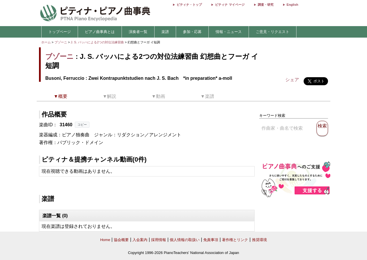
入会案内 (139, 240)
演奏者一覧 (138, 32)
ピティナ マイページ (229, 4)
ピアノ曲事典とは (100, 32)
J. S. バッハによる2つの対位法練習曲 (98, 42)
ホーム (46, 42)
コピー (82, 124)
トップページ (59, 32)
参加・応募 (192, 32)
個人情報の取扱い (185, 240)
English (292, 4)
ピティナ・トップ (189, 4)
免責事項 (210, 240)
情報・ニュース (229, 32)
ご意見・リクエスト (272, 32)
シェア (292, 79)
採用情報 (158, 240)
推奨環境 (259, 240)
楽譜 (165, 32)
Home (105, 240)
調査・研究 (266, 4)
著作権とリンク (235, 240)
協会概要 (121, 240)
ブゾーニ (60, 42)
